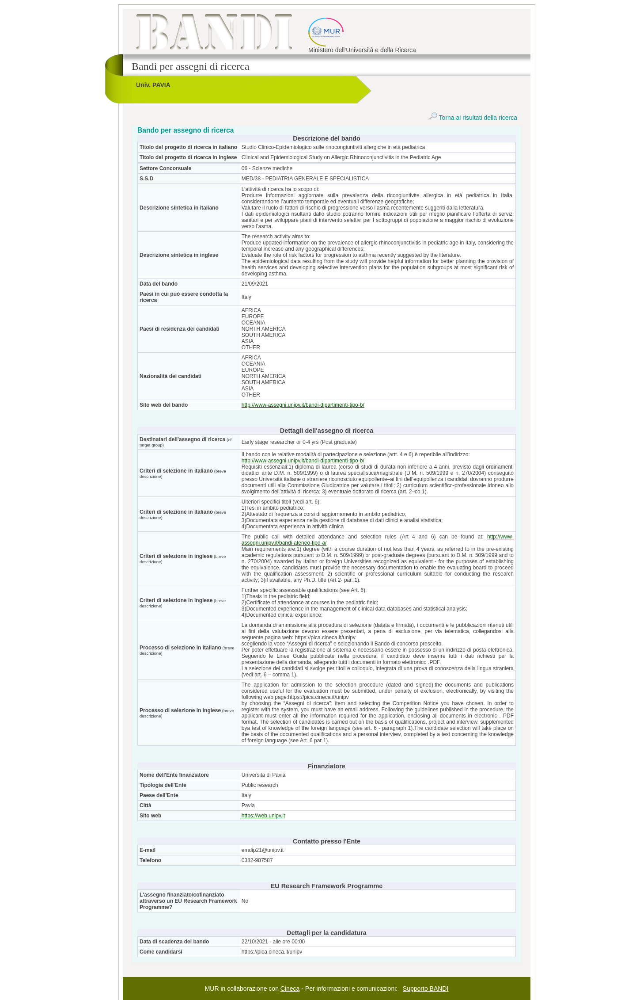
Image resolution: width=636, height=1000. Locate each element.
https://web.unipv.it (263, 816)
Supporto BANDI (426, 988)
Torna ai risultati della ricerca (472, 117)
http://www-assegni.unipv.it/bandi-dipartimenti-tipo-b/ (303, 405)
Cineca (290, 988)
